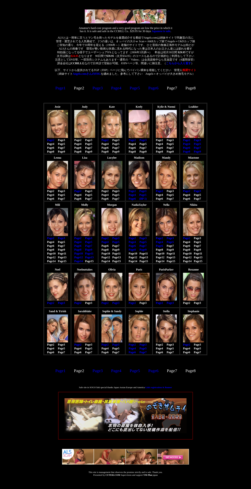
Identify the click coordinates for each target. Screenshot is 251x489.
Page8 (186, 151)
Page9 (197, 151)
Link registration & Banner (158, 387)
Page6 (153, 88)
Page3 (98, 88)
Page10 (78, 253)
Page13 (89, 257)
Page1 (60, 88)
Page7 (197, 147)
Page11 (89, 253)
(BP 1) (143, 198)
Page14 (78, 261)
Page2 (50, 140)
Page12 (78, 257)
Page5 (135, 88)
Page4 (116, 88)
